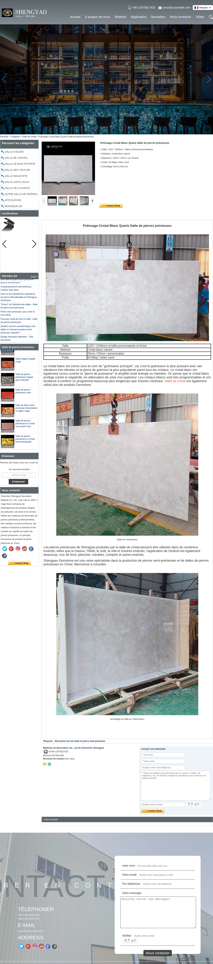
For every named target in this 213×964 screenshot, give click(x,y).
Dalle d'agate (14, 151)
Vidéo (200, 17)
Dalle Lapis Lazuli (17, 182)
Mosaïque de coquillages (14, 207)
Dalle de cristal (29, 136)
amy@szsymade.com (176, 7)
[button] (106, 131)
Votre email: (129, 874)
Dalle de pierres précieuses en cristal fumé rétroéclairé (25, 441)
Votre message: (132, 893)
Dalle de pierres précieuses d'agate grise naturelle (24, 379)
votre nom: (129, 865)
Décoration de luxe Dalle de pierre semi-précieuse (80, 741)
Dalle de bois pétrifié (20, 163)
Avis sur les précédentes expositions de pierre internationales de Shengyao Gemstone (19, 298)
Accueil (75, 17)
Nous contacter (180, 17)
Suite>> (34, 276)
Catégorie (15, 136)
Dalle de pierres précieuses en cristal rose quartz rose (25, 425)
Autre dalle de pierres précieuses (21, 195)
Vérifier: (127, 935)
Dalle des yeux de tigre (17, 170)
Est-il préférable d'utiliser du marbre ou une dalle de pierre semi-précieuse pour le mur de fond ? (19, 281)
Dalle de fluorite (17, 188)
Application (138, 17)
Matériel (120, 17)
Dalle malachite (16, 176)
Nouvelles (158, 17)
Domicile (4, 136)
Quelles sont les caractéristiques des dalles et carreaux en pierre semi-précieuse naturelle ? (18, 331)
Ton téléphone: (131, 883)
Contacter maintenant (19, 563)
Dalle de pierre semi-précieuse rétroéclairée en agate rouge (26, 410)
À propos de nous (97, 17)
